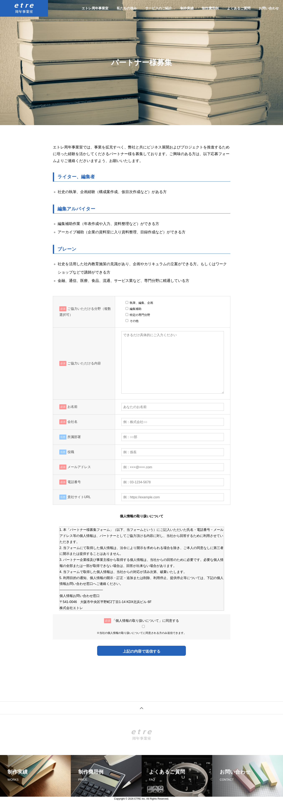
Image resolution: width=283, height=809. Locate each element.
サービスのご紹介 (158, 8)
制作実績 (187, 8)
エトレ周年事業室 (95, 8)
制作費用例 (210, 8)
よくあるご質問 (238, 8)
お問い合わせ (269, 8)
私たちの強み (127, 8)
